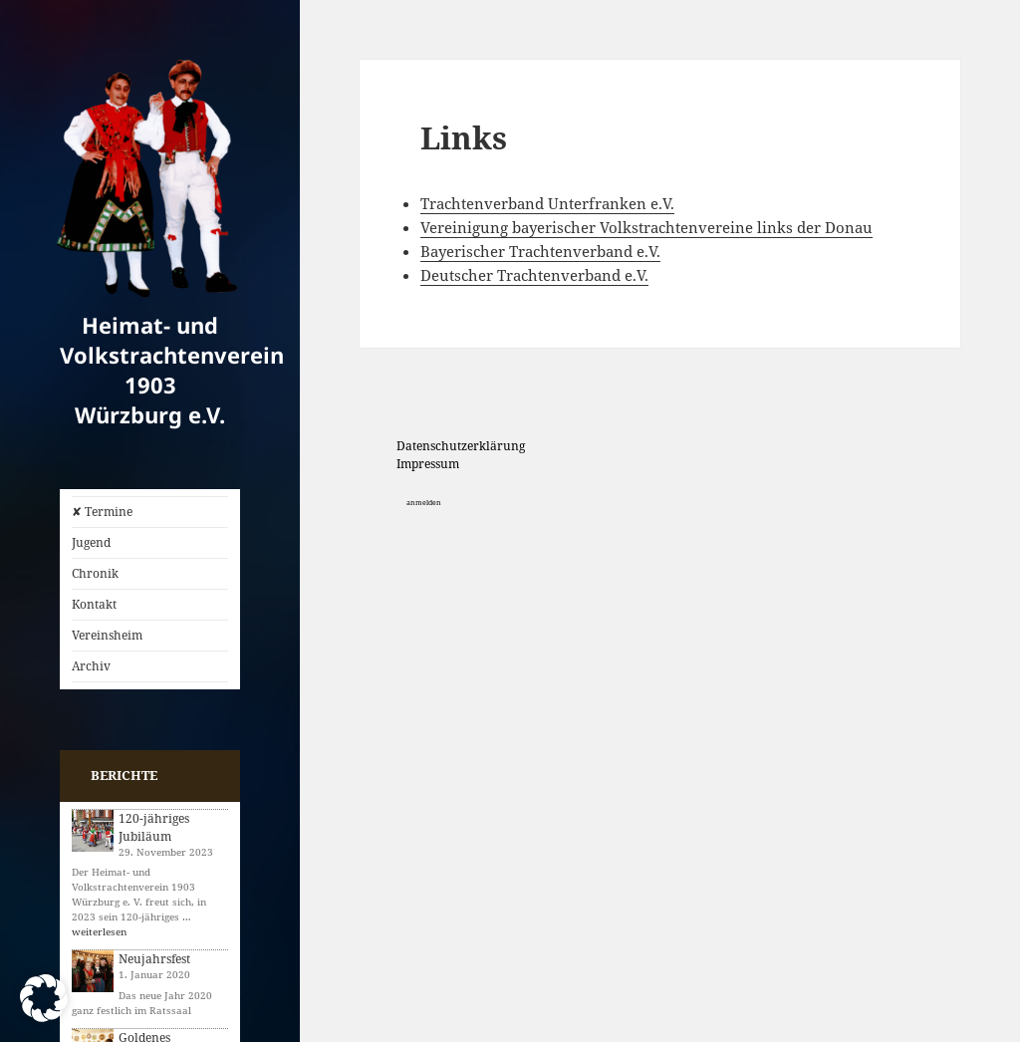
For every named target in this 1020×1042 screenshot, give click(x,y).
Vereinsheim (107, 635)
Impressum (427, 463)
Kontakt (94, 604)
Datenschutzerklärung (460, 445)
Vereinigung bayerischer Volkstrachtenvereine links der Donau (646, 227)
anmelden (423, 502)
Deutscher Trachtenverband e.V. (534, 275)
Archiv (91, 665)
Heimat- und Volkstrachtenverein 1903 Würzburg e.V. (172, 369)
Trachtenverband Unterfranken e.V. (547, 203)
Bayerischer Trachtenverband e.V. (540, 251)
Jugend (91, 542)
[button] (44, 998)
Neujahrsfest (154, 958)
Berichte (124, 775)
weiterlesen (99, 931)
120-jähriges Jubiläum (154, 827)
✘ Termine (102, 511)
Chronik (95, 573)
